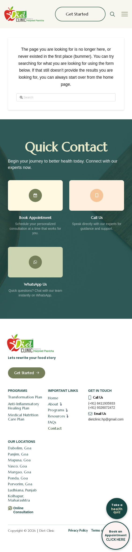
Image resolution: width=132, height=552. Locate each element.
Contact (55, 428)
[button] (112, 14)
